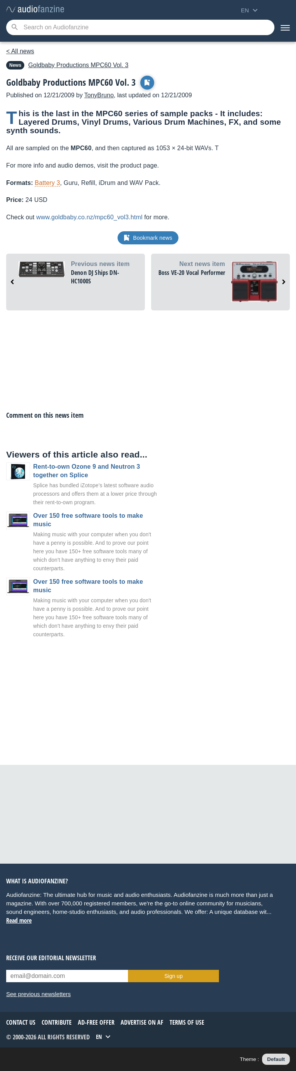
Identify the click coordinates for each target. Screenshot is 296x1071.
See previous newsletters (38, 994)
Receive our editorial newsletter (51, 958)
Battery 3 (47, 183)
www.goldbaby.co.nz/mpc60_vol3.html (89, 217)
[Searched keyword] (140, 27)
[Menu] (285, 27)
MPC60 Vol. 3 (78, 65)
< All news (20, 51)
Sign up (173, 976)
